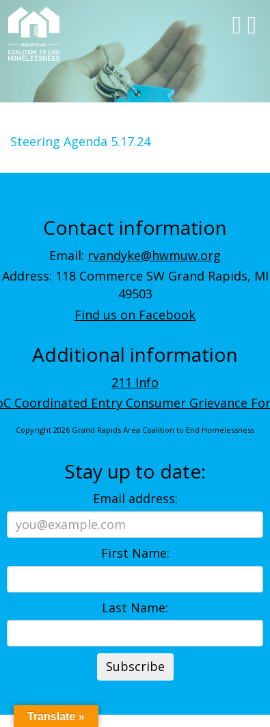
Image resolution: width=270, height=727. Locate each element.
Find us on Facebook (135, 315)
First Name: (135, 553)
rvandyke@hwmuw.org (154, 255)
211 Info (135, 382)
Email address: (135, 498)
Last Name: (135, 607)
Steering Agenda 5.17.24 (80, 141)
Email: (135, 255)
